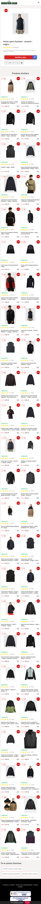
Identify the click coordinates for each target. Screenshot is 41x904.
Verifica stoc (26, 57)
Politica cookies (18, 902)
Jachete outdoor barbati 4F (11, 874)
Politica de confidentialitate (24, 885)
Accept (27, 902)
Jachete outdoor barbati (29, 874)
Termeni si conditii (8, 885)
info (18, 106)
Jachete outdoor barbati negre (12, 869)
